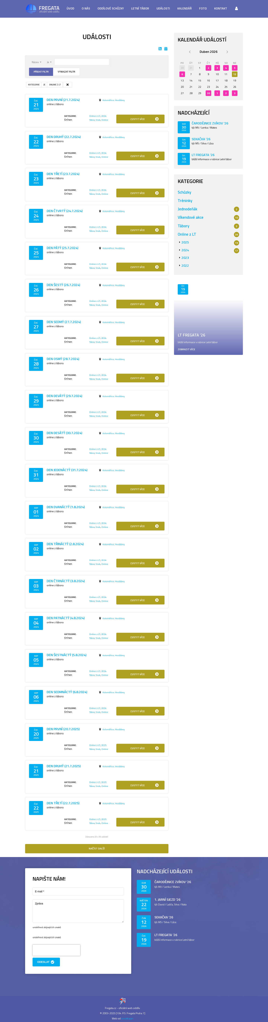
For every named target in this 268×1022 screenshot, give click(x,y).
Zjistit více (145, 119)
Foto (203, 8)
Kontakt (220, 8)
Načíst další (97, 848)
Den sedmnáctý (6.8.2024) (67, 691)
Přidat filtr (41, 71)
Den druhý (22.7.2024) (64, 136)
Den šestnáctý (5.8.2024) (67, 654)
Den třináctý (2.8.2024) (65, 543)
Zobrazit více (186, 349)
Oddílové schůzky (111, 8)
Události (163, 8)
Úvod (70, 8)
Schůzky (184, 192)
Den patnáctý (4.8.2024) (66, 617)
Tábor (92, 120)
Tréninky (185, 200)
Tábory (183, 226)
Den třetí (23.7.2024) (63, 173)
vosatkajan (127, 1018)
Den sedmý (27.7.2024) (64, 321)
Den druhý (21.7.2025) (64, 765)
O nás (86, 8)
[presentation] (56, 950)
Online (104, 120)
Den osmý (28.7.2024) (63, 358)
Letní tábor (140, 8)
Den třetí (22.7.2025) (63, 803)
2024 (103, 116)
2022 (185, 265)
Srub (98, 120)
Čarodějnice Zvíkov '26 (210, 123)
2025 (103, 745)
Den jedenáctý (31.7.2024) (67, 469)
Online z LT (94, 116)
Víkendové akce (190, 217)
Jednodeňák (187, 209)
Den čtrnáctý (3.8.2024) (66, 580)
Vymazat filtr (66, 71)
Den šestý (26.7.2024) (63, 284)
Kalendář (184, 8)
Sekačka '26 (201, 139)
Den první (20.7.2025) (63, 728)
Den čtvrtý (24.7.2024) (65, 210)
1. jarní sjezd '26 (167, 899)
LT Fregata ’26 (203, 154)
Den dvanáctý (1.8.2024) (66, 506)
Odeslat (46, 962)
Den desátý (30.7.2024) (64, 432)
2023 (185, 257)
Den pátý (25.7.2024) (62, 247)
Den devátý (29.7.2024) (64, 395)
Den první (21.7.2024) (63, 99)
